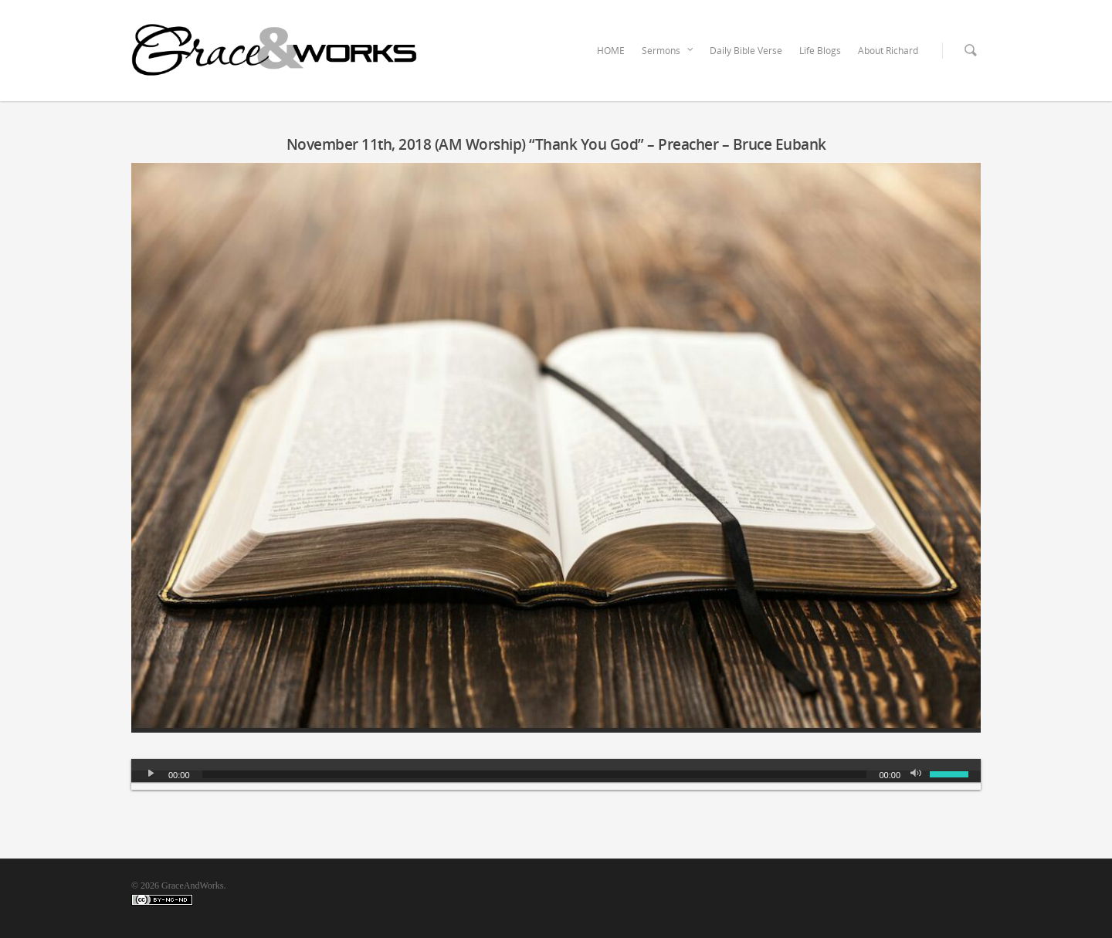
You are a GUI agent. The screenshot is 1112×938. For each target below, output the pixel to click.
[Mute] (917, 774)
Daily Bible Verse (746, 50)
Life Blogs (820, 50)
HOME (611, 50)
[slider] (534, 774)
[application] (556, 774)
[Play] (151, 774)
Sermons (668, 51)
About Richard (888, 50)
